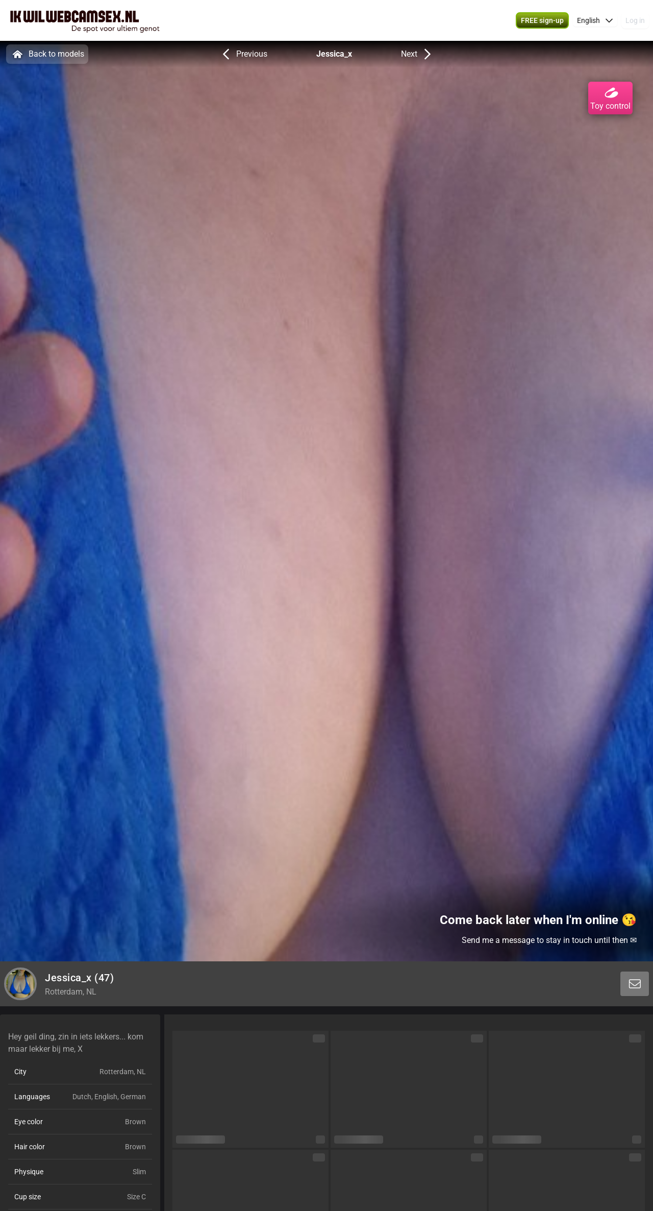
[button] (595, 20)
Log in (635, 20)
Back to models (47, 54)
